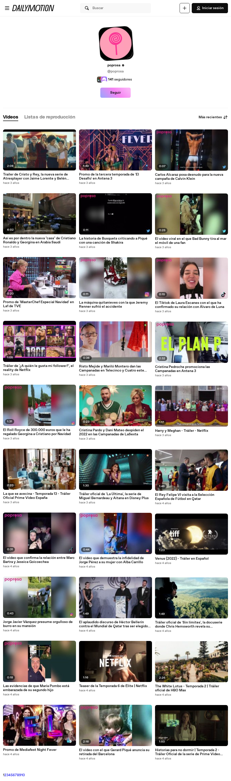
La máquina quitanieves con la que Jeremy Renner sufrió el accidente (113, 305)
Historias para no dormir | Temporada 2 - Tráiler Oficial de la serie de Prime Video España (187, 752)
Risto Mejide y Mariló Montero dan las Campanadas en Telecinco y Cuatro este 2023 (111, 368)
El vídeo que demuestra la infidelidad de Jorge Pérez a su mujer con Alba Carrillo (111, 560)
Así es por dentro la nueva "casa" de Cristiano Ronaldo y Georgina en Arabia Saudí (39, 240)
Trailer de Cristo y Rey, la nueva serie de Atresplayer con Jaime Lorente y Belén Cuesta (35, 176)
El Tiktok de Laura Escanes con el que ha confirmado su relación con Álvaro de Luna (189, 305)
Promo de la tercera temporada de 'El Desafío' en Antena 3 (109, 176)
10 (23, 775)
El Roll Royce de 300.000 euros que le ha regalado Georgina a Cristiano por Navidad (37, 432)
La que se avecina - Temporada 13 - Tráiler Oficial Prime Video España (36, 496)
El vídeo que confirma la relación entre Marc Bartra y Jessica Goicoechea (39, 560)
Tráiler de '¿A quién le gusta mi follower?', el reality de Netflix (38, 368)
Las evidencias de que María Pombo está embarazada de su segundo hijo (36, 688)
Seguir (115, 92)
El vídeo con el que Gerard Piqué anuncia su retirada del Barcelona (114, 752)
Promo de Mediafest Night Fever (29, 750)
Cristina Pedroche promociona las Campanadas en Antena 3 (182, 369)
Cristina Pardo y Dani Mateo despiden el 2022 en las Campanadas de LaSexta (111, 432)
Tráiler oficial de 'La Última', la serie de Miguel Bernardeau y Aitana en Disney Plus (114, 496)
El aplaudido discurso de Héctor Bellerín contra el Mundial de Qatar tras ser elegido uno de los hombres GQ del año (113, 624)
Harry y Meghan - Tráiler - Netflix (181, 431)
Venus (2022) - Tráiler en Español (182, 559)
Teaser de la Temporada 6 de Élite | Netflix (113, 686)
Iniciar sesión (210, 8)
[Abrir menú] (7, 8)
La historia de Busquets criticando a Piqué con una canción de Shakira (113, 241)
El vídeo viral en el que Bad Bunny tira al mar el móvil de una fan (190, 241)
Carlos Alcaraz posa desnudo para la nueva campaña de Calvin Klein (189, 177)
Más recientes (213, 117)
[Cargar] (185, 8)
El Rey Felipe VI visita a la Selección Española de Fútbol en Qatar (184, 497)
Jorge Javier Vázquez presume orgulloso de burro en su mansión (38, 624)
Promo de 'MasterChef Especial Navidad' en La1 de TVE (38, 304)
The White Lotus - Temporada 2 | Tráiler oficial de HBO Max (187, 688)
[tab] (10, 117)
